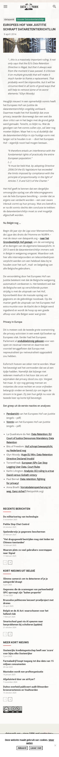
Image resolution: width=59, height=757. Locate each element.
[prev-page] (5, 562)
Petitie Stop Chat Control (16, 524)
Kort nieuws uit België (19, 570)
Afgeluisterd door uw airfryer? (19, 679)
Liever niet (35, 747)
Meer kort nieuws (16, 642)
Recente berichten (16, 508)
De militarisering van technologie (20, 516)
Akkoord (22, 747)
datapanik (9, 19)
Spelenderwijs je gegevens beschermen (24, 531)
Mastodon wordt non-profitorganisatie (23, 671)
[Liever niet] (55, 745)
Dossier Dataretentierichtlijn (30, 19)
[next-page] (10, 562)
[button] (5, 6)
